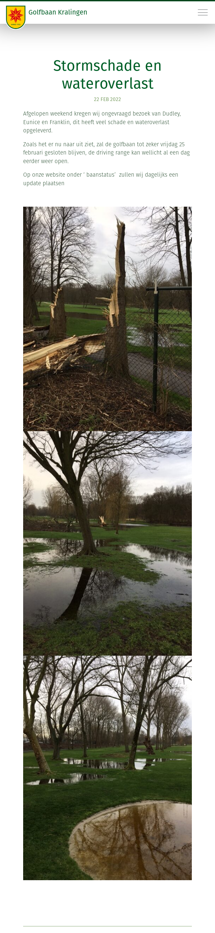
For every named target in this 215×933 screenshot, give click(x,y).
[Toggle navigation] (203, 12)
